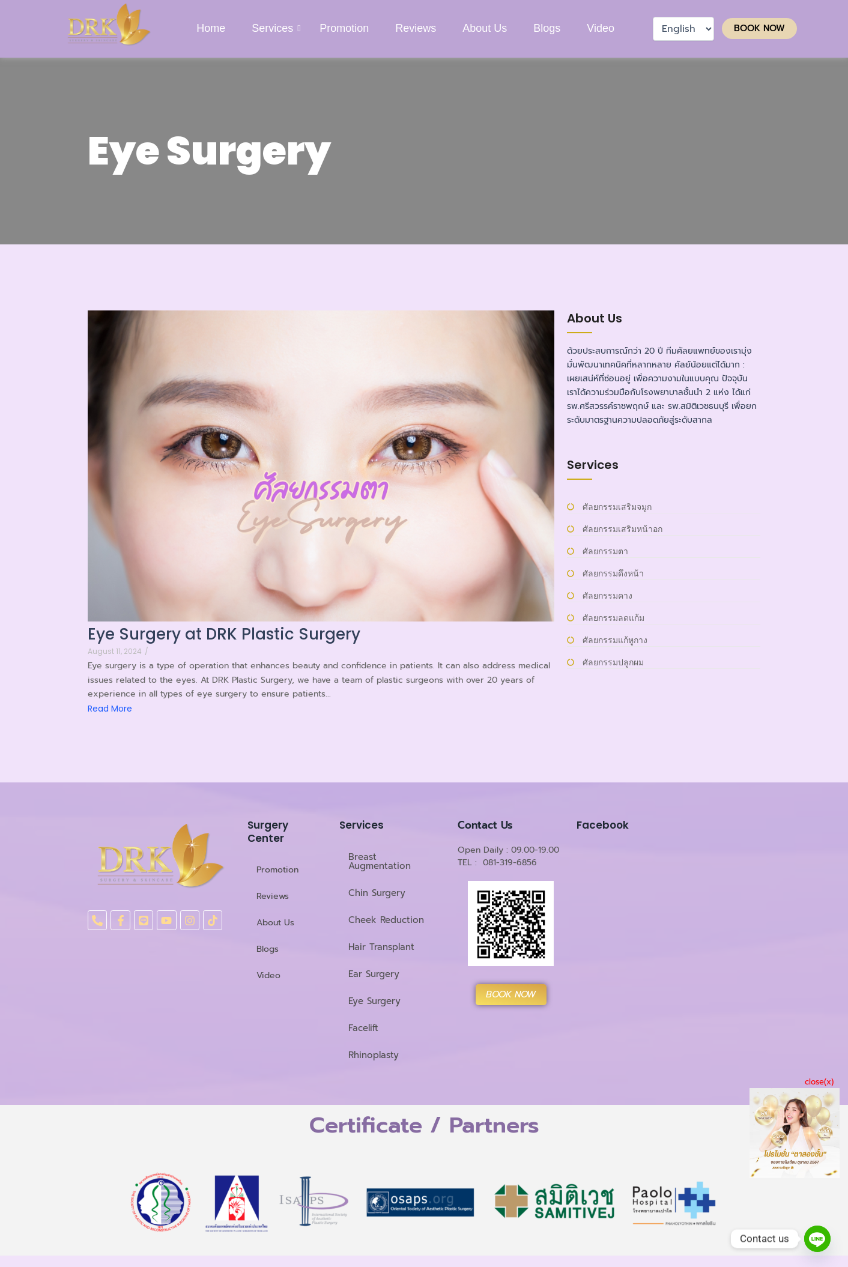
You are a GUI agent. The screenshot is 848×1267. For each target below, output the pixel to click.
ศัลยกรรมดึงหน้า (613, 573)
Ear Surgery (373, 974)
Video (600, 28)
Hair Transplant (381, 947)
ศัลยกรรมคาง (607, 596)
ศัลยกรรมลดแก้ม (613, 618)
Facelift (363, 1028)
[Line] (817, 1239)
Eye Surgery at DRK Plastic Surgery (224, 634)
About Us (484, 28)
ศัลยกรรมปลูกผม (613, 662)
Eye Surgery (374, 1001)
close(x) (819, 1081)
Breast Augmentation (379, 861)
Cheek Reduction (386, 920)
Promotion (344, 28)
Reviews (415, 28)
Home (210, 28)
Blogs (546, 28)
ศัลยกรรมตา (605, 551)
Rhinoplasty (373, 1055)
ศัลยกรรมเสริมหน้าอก (622, 529)
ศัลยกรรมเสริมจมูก (617, 507)
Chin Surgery (376, 893)
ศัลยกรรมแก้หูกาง (615, 640)
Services (273, 28)
